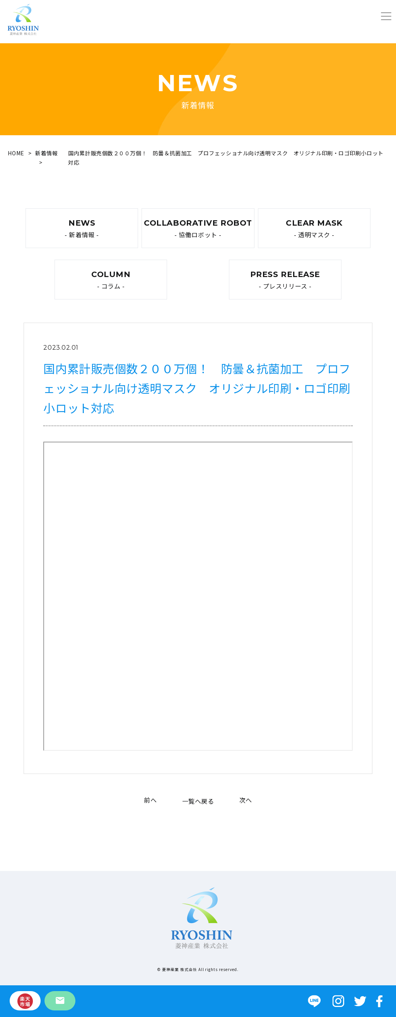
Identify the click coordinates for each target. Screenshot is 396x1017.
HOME (16, 153)
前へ (150, 799)
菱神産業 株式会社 (179, 969)
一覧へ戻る (198, 801)
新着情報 (46, 153)
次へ (245, 799)
